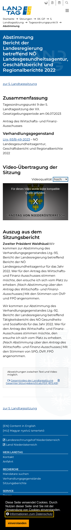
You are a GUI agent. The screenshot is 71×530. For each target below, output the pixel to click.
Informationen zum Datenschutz (29, 514)
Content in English (23, 426)
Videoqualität (50, 179)
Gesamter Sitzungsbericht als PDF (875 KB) (33, 382)
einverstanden (17, 523)
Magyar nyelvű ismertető (27, 430)
